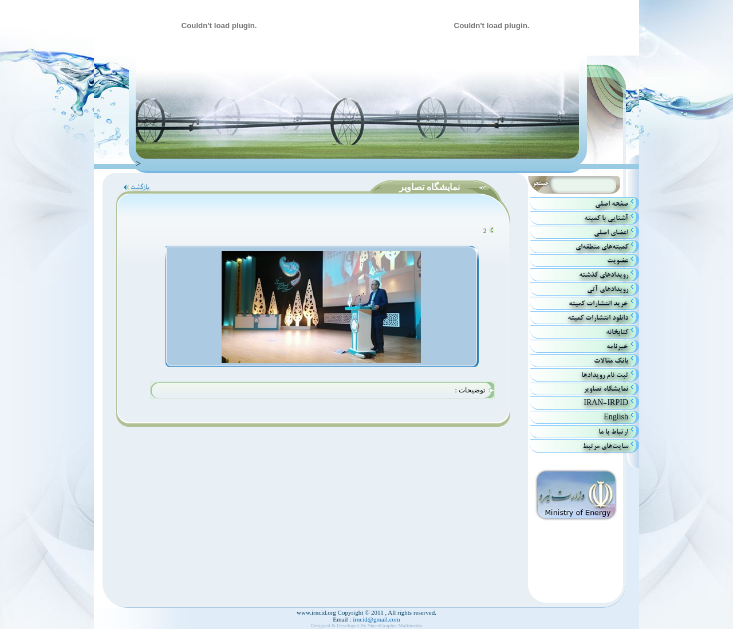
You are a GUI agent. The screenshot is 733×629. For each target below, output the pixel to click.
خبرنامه (617, 346)
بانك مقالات (611, 360)
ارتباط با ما (613, 431)
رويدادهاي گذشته (603, 274)
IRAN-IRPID (606, 403)
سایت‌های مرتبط (605, 446)
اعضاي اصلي (611, 232)
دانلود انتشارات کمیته (598, 317)
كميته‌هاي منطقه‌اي (602, 246)
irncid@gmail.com (375, 619)
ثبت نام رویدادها (604, 375)
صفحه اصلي (611, 203)
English (616, 417)
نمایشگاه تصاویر (606, 388)
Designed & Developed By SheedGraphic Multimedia (367, 625)
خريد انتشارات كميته (598, 303)
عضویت (617, 260)
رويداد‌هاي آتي (607, 289)
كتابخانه (617, 332)
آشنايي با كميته (606, 218)
